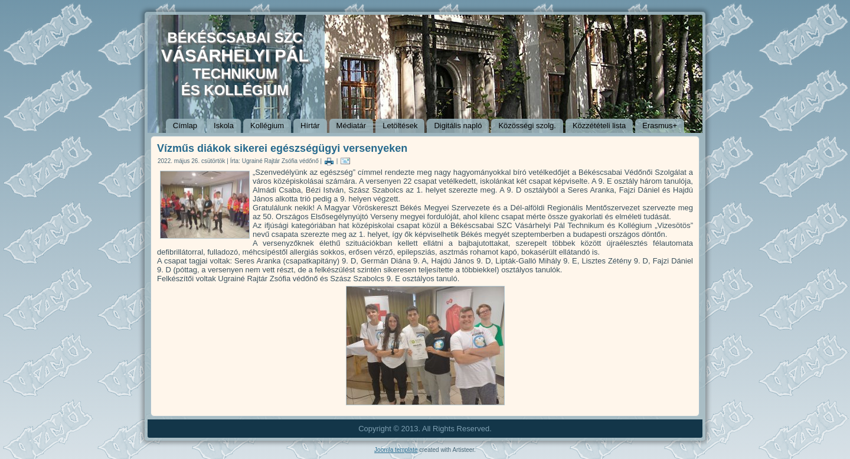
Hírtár (310, 125)
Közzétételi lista (599, 125)
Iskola (224, 125)
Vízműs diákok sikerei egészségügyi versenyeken (282, 148)
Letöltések (399, 125)
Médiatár (351, 125)
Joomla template (395, 450)
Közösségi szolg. (527, 125)
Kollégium (267, 125)
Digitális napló (458, 125)
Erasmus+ (659, 125)
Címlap (185, 125)
